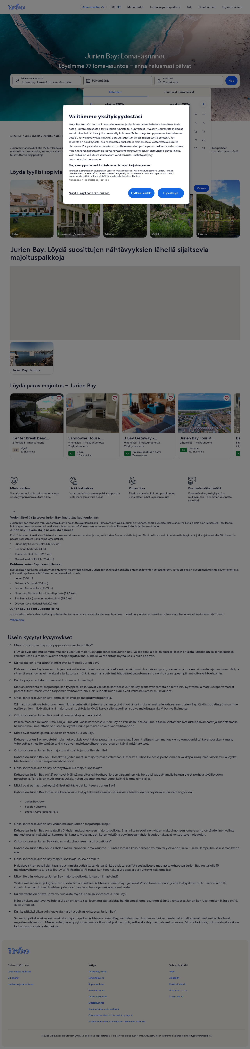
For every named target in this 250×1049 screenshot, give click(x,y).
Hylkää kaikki (141, 193)
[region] (126, 154)
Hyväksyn (170, 193)
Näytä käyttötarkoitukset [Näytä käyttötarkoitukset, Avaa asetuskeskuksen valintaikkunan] (89, 193)
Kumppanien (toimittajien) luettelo (89, 180)
